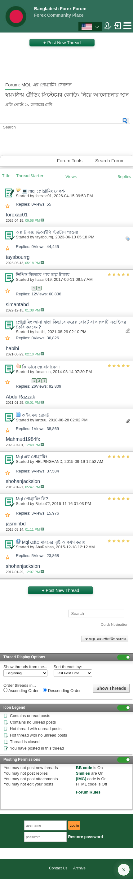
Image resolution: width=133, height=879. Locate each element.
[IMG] (81, 779)
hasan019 (43, 279)
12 (34, 294)
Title (6, 175)
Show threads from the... (25, 666)
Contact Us (58, 868)
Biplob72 (42, 504)
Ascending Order (20, 690)
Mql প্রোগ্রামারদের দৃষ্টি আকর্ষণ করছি (53, 542)
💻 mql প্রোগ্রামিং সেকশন (44, 191)
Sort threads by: (68, 666)
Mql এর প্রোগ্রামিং (31, 456)
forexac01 (43, 196)
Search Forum (110, 160)
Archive (79, 868)
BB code (84, 767)
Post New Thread (62, 42)
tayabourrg (44, 237)
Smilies (83, 773)
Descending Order (62, 690)
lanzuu (40, 420)
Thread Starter (30, 175)
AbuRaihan (44, 547)
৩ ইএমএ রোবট (35, 415)
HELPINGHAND (48, 461)
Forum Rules (88, 792)
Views (71, 176)
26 (34, 386)
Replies (124, 176)
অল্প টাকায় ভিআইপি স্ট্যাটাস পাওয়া (47, 232)
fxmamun (43, 372)
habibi (40, 332)
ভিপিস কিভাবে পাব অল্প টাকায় (42, 274)
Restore (85, 836)
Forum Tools (69, 160)
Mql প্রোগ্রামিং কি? (32, 498)
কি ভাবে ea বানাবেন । (41, 366)
